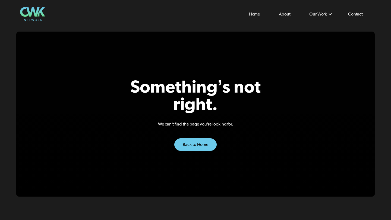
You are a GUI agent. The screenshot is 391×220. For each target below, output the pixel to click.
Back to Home (195, 144)
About (284, 14)
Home (254, 14)
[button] (319, 14)
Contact (355, 14)
